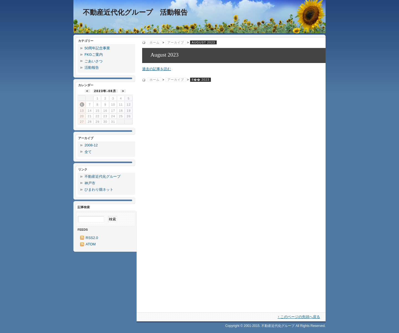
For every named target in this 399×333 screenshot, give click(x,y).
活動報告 (92, 67)
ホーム (155, 42)
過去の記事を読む (156, 69)
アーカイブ (175, 42)
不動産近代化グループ (103, 176)
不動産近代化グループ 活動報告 (135, 12)
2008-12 (91, 145)
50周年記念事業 (97, 48)
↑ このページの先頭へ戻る (299, 317)
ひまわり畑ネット (99, 189)
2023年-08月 (105, 91)
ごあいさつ (94, 61)
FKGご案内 (94, 54)
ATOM (91, 244)
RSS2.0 (92, 238)
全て (88, 152)
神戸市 (90, 183)
